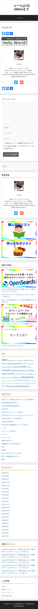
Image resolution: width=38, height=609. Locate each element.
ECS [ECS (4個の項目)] (3, 364)
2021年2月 (5, 501)
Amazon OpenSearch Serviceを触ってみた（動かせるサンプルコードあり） (19, 280)
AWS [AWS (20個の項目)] (5, 360)
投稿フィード (6, 589)
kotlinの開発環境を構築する (11, 406)
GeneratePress (19, 606)
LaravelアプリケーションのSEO (12, 412)
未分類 (4, 450)
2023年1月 (5, 473)
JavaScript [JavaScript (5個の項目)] (16, 367)
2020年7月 (5, 523)
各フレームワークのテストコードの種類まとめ (19, 314)
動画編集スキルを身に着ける (11, 444)
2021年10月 (6, 485)
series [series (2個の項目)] (34, 374)
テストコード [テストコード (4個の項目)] (20, 383)
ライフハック (6, 437)
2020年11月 (6, 511)
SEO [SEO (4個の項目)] (30, 374)
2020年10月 (6, 514)
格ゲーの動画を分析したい (10, 456)
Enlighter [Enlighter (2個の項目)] (24, 363)
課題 (3, 459)
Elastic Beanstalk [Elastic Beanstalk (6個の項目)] (14, 363)
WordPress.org (7, 596)
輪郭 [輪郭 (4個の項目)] (25, 386)
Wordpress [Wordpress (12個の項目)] (28, 377)
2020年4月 (5, 533)
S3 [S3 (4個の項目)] (20, 374)
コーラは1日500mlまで (21, 7)
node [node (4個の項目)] (28, 370)
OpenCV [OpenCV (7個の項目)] (5, 374)
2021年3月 (5, 498)
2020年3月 (5, 536)
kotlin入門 (5, 409)
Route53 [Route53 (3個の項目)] (16, 374)
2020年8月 (5, 520)
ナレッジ (4, 434)
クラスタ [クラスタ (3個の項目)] (8, 383)
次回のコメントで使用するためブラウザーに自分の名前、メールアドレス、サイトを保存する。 (19, 146)
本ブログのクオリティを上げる (12, 453)
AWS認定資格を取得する (10, 403)
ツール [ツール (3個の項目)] (13, 383)
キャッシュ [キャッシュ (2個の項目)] (11, 380)
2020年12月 (6, 507)
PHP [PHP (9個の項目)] (11, 373)
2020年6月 (5, 526)
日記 (3, 447)
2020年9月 (5, 517)
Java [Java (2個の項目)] (11, 367)
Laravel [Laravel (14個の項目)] (6, 370)
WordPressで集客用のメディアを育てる (15, 425)
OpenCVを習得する (8, 421)
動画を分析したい (7, 440)
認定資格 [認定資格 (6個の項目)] (20, 386)
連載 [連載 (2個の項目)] (29, 386)
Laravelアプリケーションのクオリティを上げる (17, 415)
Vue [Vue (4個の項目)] (20, 377)
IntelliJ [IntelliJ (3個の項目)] (8, 367)
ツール (4, 428)
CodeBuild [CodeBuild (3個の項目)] (26, 360)
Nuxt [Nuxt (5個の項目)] (32, 370)
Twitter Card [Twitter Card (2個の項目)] (9, 377)
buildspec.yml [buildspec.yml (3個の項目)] (12, 360)
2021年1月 (5, 504)
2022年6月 (5, 476)
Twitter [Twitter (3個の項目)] (4, 377)
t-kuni (23, 551)
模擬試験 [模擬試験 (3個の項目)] (13, 386)
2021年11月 (6, 482)
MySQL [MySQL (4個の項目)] (23, 370)
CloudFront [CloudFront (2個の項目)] (19, 360)
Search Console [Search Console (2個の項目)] (25, 374)
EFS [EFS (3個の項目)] (6, 364)
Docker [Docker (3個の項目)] (31, 360)
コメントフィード (7, 592)
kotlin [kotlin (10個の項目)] (24, 366)
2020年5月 (5, 530)
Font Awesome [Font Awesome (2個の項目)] (30, 363)
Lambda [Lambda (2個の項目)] (29, 367)
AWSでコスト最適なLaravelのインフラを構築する (18, 399)
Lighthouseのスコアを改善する (12, 418)
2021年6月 (5, 489)
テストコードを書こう (9, 431)
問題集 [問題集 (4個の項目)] (8, 386)
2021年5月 (5, 492)
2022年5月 (5, 479)
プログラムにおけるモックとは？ (19, 336)
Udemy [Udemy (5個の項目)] (15, 377)
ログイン (4, 586)
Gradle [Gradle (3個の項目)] (4, 367)
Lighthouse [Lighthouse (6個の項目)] (15, 370)
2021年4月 (5, 495)
